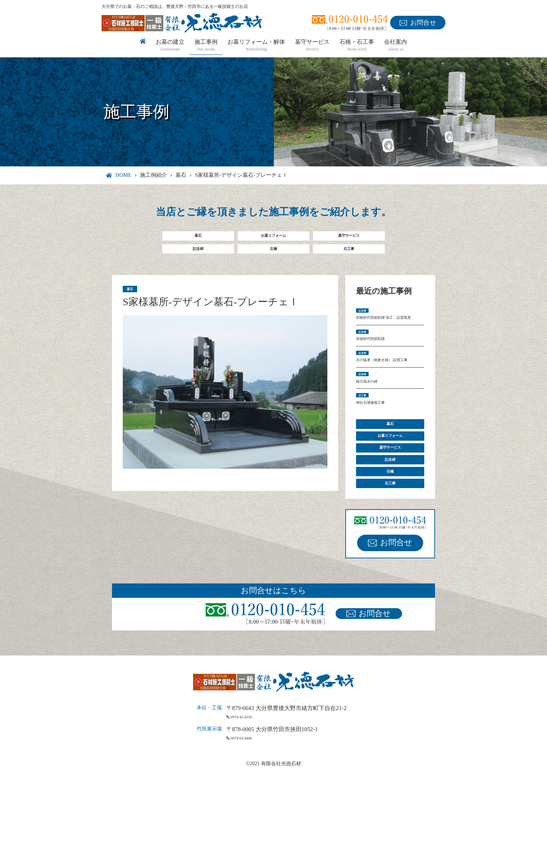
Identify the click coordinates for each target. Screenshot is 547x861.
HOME (123, 175)
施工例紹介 (153, 175)
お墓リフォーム (273, 238)
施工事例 (206, 46)
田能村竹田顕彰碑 (379, 369)
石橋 (273, 256)
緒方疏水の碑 (373, 433)
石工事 (348, 256)
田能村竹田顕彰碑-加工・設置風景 (388, 337)
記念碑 (198, 256)
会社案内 (395, 46)
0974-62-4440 (249, 826)
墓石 (181, 175)
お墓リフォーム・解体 (256, 46)
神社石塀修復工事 (379, 460)
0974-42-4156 (249, 805)
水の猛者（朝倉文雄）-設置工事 (388, 400)
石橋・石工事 (357, 46)
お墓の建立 (170, 46)
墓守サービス (312, 46)
